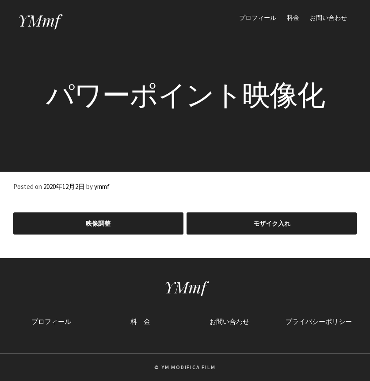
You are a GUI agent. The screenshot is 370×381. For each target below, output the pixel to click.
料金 (293, 18)
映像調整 (98, 223)
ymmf (102, 186)
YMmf (39, 20)
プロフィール (257, 18)
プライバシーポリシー (319, 321)
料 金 (140, 321)
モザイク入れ (271, 223)
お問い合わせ (328, 18)
